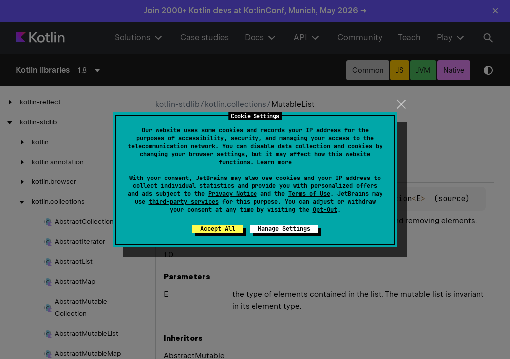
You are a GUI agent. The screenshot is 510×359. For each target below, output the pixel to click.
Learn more (274, 162)
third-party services (184, 202)
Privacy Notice (232, 194)
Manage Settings (284, 229)
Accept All (217, 229)
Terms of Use (309, 194)
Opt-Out (325, 210)
